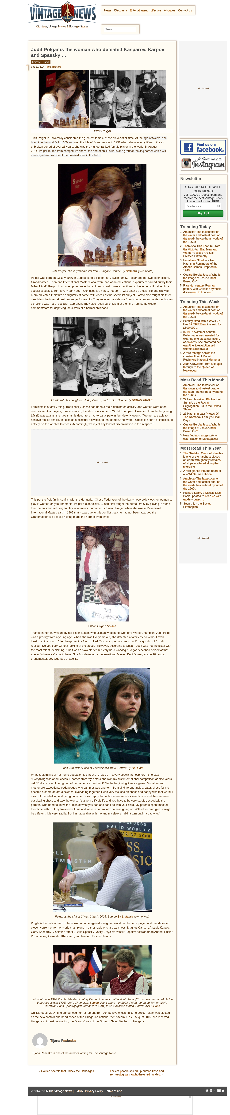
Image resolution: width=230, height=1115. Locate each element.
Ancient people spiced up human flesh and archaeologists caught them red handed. (137, 1072)
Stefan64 (131, 271)
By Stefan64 (125, 916)
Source (111, 626)
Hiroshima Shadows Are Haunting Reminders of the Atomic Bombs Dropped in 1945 (200, 265)
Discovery (120, 10)
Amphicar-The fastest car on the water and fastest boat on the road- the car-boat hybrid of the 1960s (203, 236)
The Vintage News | (61, 1091)
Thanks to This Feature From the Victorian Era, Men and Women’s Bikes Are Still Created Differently (201, 251)
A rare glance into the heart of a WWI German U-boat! (202, 472)
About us (169, 10)
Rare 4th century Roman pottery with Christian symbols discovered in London (202, 289)
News (107, 10)
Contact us (185, 10)
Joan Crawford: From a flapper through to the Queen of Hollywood (202, 367)
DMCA (78, 1091)
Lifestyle (155, 10)
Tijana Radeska (53, 67)
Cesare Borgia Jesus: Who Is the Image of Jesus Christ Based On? (201, 278)
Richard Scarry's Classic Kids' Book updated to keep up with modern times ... (202, 496)
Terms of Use (113, 1091)
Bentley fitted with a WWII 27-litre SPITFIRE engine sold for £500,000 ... (202, 324)
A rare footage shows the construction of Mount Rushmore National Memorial (201, 356)
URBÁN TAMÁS (142, 400)
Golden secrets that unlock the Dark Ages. (68, 1071)
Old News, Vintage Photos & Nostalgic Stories (62, 26)
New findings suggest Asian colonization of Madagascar (200, 437)
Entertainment (139, 10)
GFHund (137, 768)
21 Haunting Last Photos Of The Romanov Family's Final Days (201, 417)
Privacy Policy (94, 1091)
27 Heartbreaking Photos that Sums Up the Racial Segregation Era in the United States (202, 404)
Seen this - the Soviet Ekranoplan (197, 505)
